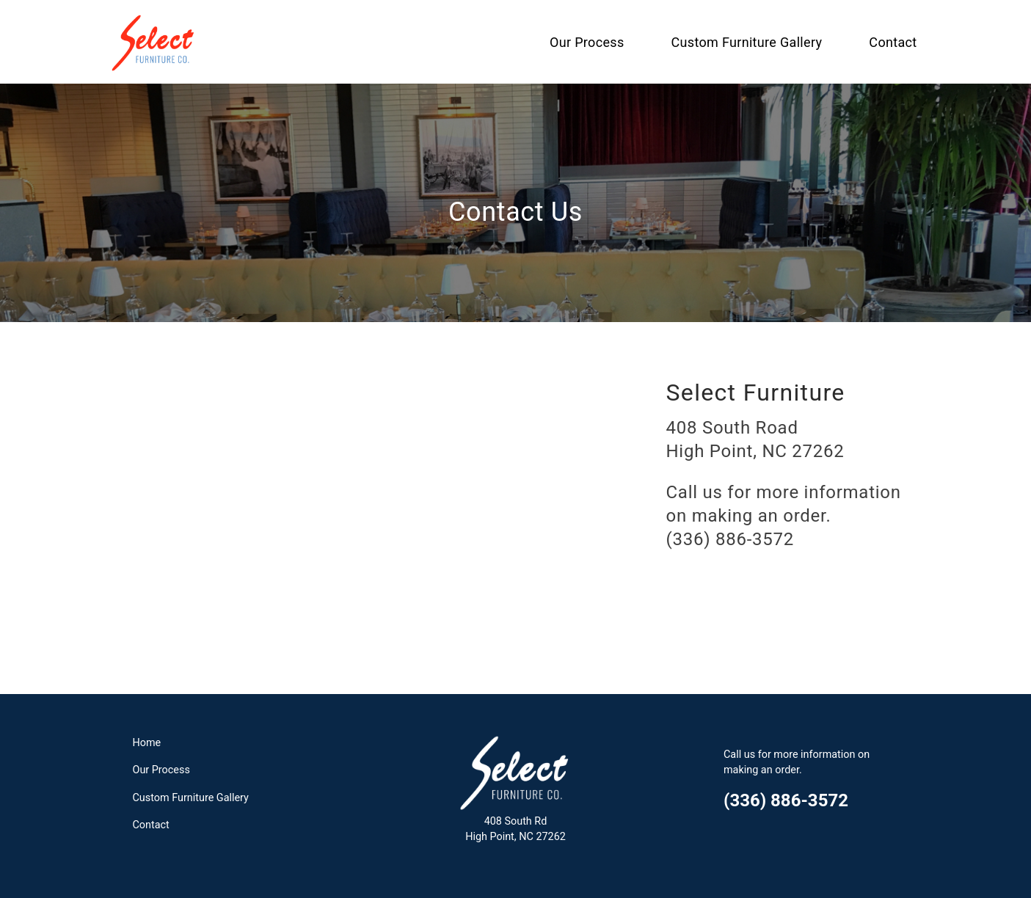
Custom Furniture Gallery (747, 42)
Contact (893, 42)
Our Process (587, 42)
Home (147, 743)
